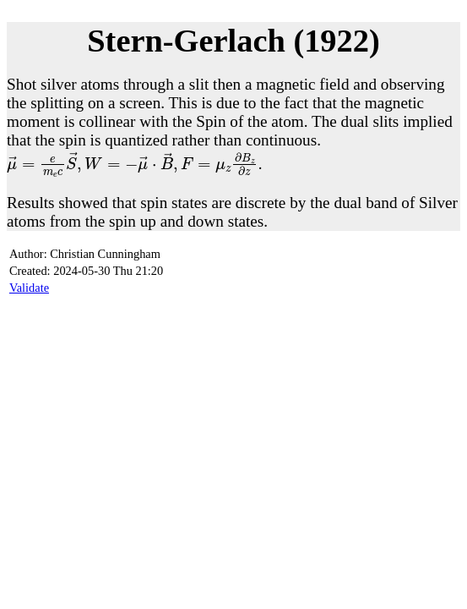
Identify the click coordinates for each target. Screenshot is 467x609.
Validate (29, 287)
